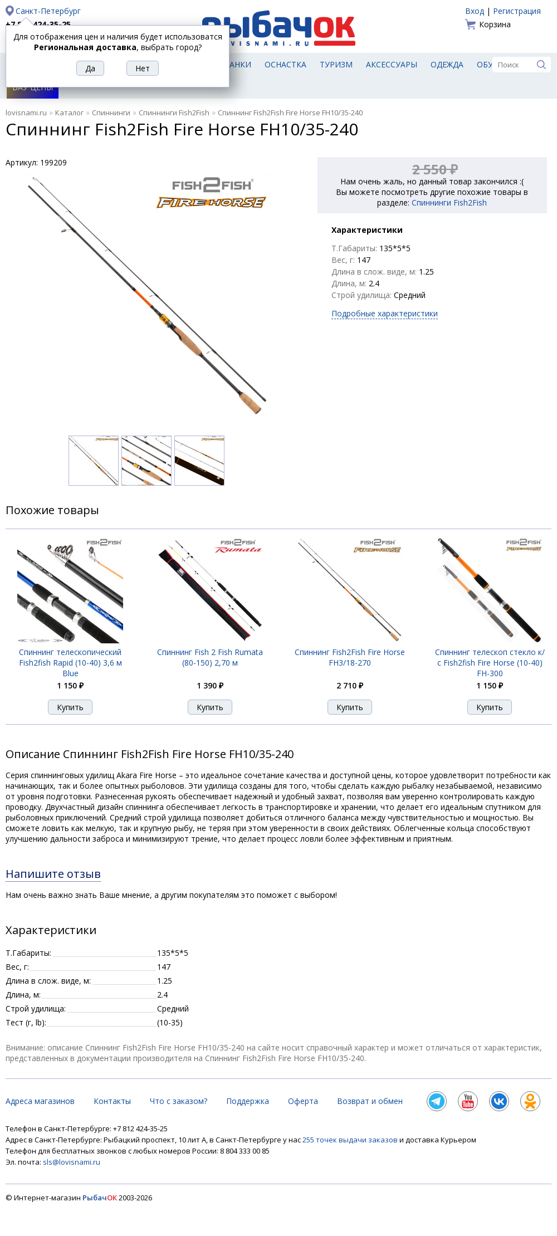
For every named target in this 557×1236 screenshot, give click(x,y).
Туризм (336, 64)
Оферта (303, 1101)
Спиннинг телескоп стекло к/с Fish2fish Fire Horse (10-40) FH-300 (490, 662)
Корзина (495, 24)
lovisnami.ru (26, 113)
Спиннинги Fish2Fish (174, 113)
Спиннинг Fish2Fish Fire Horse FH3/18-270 (350, 657)
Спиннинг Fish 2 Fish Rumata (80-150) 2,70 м (210, 657)
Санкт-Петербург (48, 11)
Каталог (69, 113)
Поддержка (247, 1101)
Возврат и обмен (370, 1101)
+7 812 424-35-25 (38, 24)
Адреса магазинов (40, 1101)
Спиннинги (111, 113)
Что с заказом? (178, 1101)
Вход (474, 11)
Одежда (447, 64)
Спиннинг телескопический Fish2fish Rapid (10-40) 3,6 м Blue (70, 662)
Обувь (490, 64)
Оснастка (285, 64)
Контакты (112, 1101)
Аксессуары (391, 64)
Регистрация (517, 11)
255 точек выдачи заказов (350, 1140)
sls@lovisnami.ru (71, 1162)
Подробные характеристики (384, 313)
